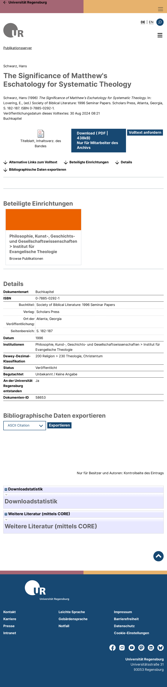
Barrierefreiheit (126, 619)
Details (126, 162)
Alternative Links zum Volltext (33, 162)
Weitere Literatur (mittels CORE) (37, 514)
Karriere (9, 619)
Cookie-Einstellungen (131, 633)
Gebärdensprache (73, 619)
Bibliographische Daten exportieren (37, 169)
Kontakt (9, 612)
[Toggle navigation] (160, 9)
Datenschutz (124, 626)
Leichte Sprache (72, 612)
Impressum (123, 612)
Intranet (9, 633)
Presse (9, 626)
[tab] (83, 501)
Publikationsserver (17, 48)
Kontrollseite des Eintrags (144, 473)
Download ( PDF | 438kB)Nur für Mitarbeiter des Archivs (97, 140)
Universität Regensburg (27, 2)
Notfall (64, 626)
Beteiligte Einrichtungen (89, 162)
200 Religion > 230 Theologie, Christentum (69, 356)
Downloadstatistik (24, 489)
